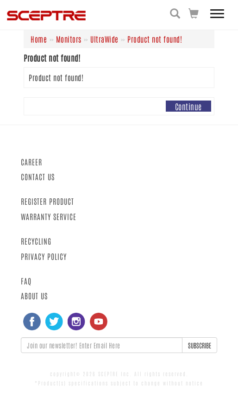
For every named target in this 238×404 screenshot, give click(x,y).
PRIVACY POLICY (44, 256)
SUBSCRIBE (199, 345)
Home (39, 39)
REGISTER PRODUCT (47, 201)
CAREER (31, 161)
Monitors (68, 39)
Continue (188, 106)
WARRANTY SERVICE (48, 216)
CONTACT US (38, 176)
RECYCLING (36, 241)
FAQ (26, 280)
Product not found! (154, 39)
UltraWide (104, 39)
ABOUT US (34, 295)
